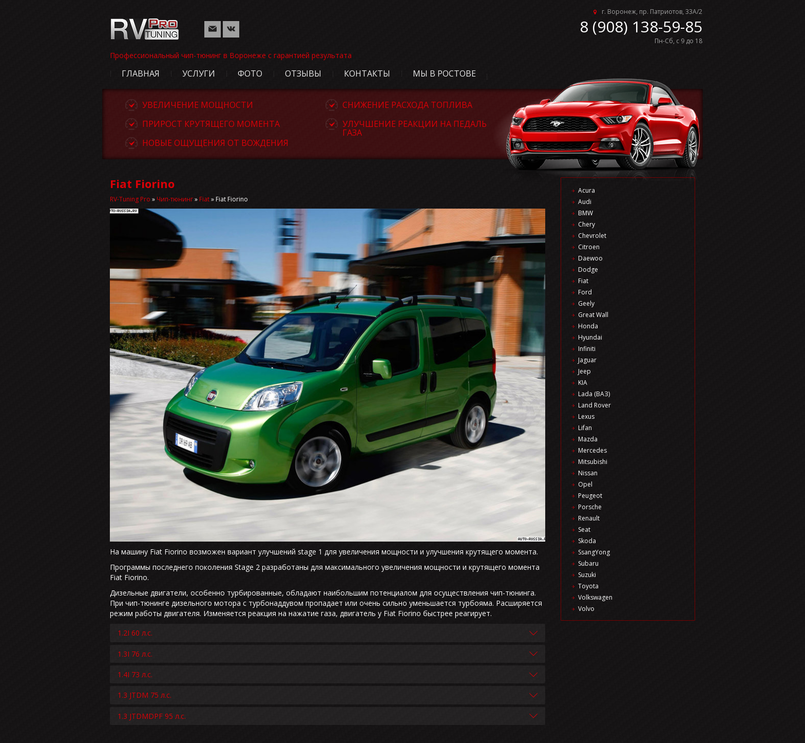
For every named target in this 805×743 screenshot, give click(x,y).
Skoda (587, 540)
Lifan (585, 427)
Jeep (584, 371)
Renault (589, 518)
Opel (585, 484)
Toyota (588, 586)
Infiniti (587, 348)
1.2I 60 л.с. (135, 633)
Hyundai (590, 337)
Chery (586, 224)
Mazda (588, 439)
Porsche (590, 507)
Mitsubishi (592, 461)
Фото (250, 73)
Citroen (589, 247)
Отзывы (303, 73)
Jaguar (587, 360)
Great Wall (593, 314)
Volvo (586, 608)
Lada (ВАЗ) (594, 393)
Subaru (588, 563)
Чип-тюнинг (175, 199)
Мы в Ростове (444, 73)
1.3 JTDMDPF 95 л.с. (152, 716)
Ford (585, 292)
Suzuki (587, 574)
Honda (588, 326)
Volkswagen (595, 597)
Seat (584, 529)
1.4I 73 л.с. (135, 674)
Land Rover (594, 405)
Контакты (367, 73)
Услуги (198, 73)
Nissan (588, 473)
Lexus (586, 416)
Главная (141, 73)
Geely (586, 303)
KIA (582, 382)
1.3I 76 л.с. (135, 654)
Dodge (588, 269)
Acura (586, 190)
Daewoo (590, 258)
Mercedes (592, 450)
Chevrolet (592, 235)
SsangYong (594, 552)
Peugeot (590, 495)
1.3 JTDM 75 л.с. (144, 695)
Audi (584, 201)
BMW (585, 213)
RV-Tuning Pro (130, 199)
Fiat (204, 199)
